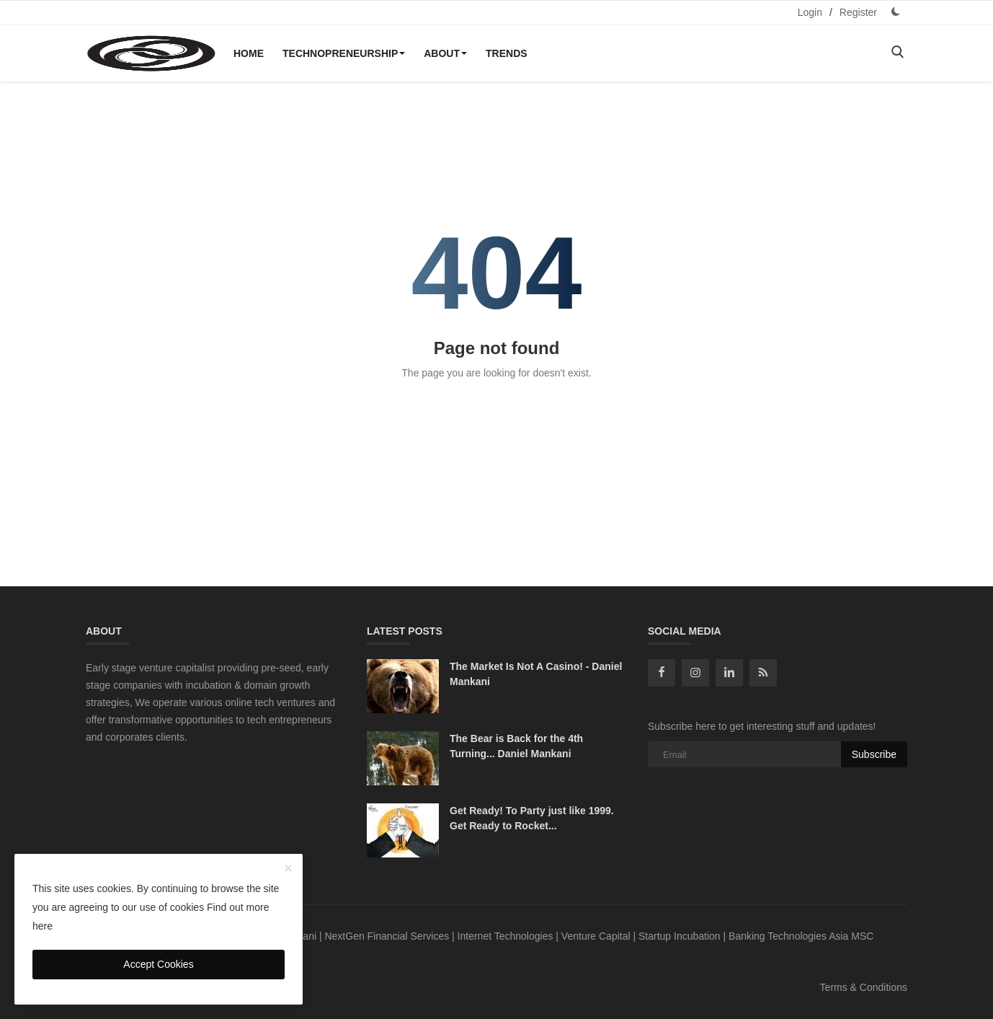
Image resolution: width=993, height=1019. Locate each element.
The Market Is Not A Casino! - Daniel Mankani (536, 674)
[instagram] (695, 673)
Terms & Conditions (863, 987)
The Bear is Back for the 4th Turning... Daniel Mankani (516, 746)
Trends (506, 53)
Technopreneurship (343, 53)
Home (248, 53)
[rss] (763, 673)
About (445, 53)
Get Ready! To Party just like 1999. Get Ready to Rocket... (532, 818)
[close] (288, 869)
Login (810, 12)
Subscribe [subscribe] (874, 754)
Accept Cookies (158, 964)
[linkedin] (729, 673)
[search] (897, 53)
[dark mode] (895, 11)
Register (858, 12)
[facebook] (661, 673)
